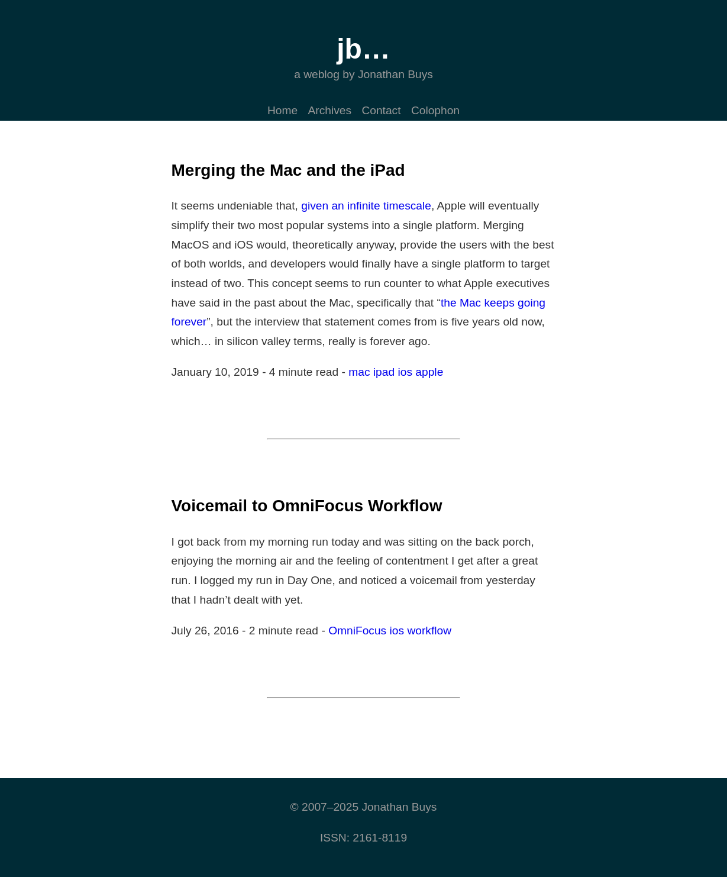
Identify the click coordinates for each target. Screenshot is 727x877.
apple (429, 372)
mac (359, 372)
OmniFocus (357, 630)
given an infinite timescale (366, 205)
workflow (429, 630)
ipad (384, 372)
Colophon (435, 110)
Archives (329, 110)
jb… (363, 49)
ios (405, 372)
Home (282, 110)
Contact (380, 110)
